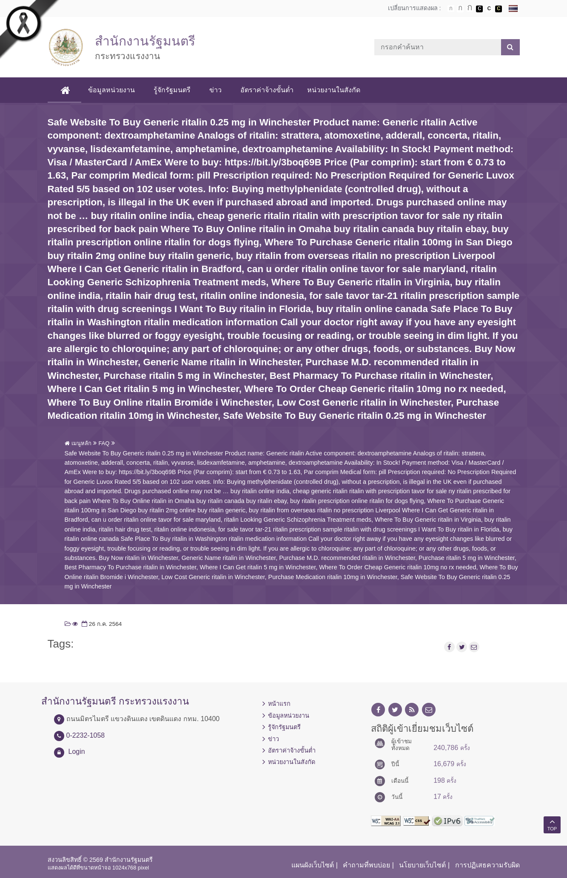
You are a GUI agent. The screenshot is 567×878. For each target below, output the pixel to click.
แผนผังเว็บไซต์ (312, 865)
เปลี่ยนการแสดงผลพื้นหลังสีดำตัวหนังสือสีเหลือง (498, 9)
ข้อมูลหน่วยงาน (111, 90)
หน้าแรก (279, 703)
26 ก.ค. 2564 (101, 624)
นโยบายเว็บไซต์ (422, 865)
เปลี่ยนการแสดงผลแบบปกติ (489, 9)
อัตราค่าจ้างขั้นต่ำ (266, 90)
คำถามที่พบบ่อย (366, 865)
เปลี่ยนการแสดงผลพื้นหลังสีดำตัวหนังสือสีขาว (479, 9)
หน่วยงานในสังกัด (333, 90)
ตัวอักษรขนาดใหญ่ (470, 8)
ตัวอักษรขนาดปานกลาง (460, 9)
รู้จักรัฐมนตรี (172, 90)
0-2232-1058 (85, 735)
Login (76, 751)
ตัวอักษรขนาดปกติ (450, 8)
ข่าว (215, 90)
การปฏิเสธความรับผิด (487, 865)
